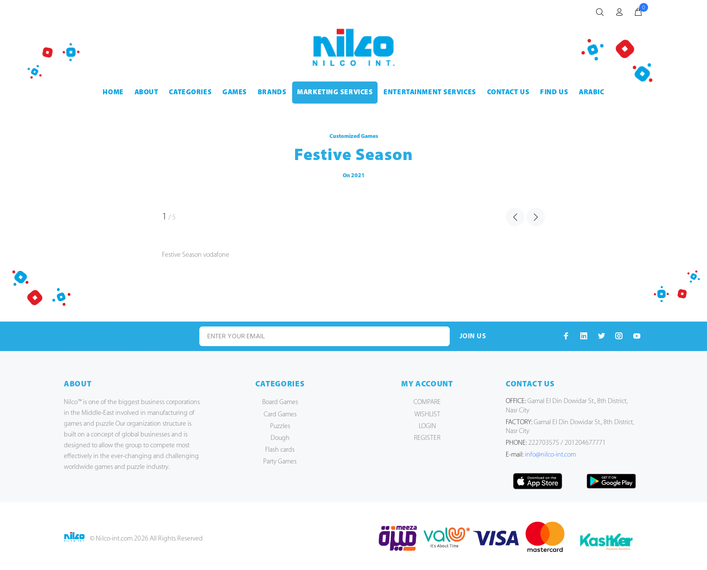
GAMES (234, 92)
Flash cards (280, 450)
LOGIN (427, 426)
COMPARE (427, 402)
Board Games (280, 402)
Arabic (591, 92)
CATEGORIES (190, 92)
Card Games (280, 414)
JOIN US (473, 336)
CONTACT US (508, 92)
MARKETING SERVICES (335, 92)
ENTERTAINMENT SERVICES (429, 92)
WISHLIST (427, 414)
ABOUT (147, 92)
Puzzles (280, 426)
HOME (113, 92)
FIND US (554, 92)
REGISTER (427, 438)
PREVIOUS (515, 217)
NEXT (535, 217)
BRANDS (272, 92)
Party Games (280, 461)
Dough (280, 438)
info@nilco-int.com (550, 455)
